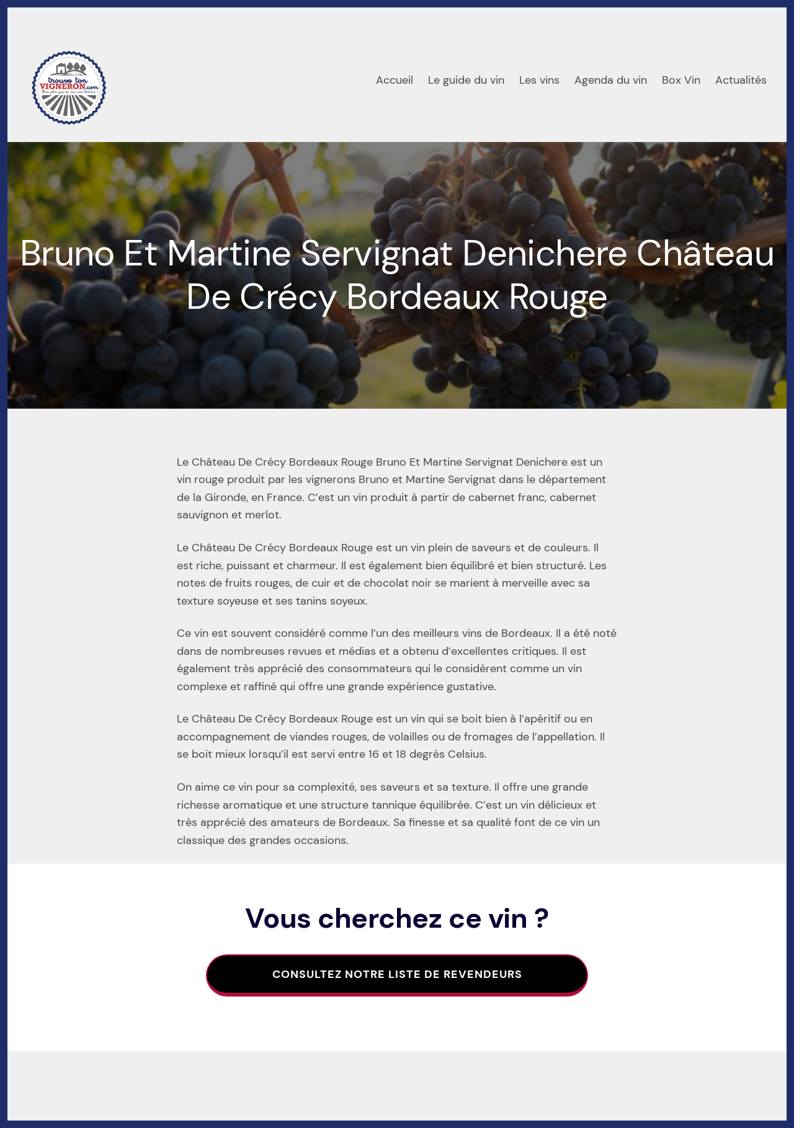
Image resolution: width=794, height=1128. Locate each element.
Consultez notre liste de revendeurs (397, 974)
